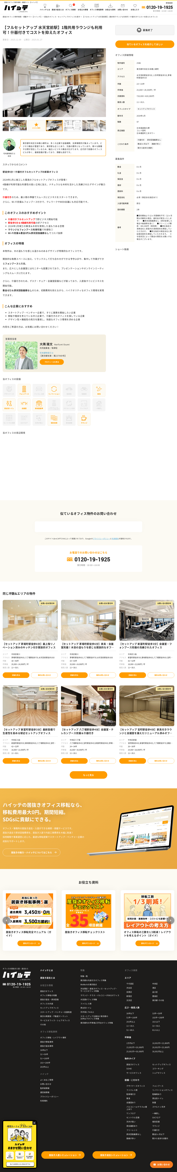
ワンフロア (131, 1113)
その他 (43, 1024)
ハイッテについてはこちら (31, 852)
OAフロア (156, 1117)
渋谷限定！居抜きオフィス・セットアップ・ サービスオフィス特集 (98, 989)
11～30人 (130, 1026)
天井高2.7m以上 (87, 1012)
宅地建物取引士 (47, 352)
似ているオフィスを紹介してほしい (145, 44)
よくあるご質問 (46, 1079)
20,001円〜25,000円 (161, 1047)
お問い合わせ (45, 1084)
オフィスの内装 (46, 1003)
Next (101, 125)
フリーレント (132, 1130)
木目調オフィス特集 (88, 999)
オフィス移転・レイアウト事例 (53, 1037)
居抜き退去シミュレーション (114, 1155)
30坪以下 (44, 1050)
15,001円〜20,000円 (135, 1047)
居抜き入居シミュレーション (63, 1155)
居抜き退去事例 (46, 1046)
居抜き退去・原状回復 (49, 999)
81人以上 (156, 1030)
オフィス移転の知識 (48, 995)
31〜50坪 (44, 1054)
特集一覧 (84, 976)
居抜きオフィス (46, 991)
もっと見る (88, 775)
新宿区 (129, 996)
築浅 (128, 1098)
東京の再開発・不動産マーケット (54, 1016)
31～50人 (156, 1026)
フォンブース (157, 1086)
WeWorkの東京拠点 (88, 984)
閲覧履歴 (169, 3)
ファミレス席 (86, 1003)
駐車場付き (131, 1094)
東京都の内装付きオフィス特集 (93, 980)
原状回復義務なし (154, 140)
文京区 (129, 1000)
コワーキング (157, 1068)
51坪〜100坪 (131, 1017)
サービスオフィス (133, 1073)
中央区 (155, 983)
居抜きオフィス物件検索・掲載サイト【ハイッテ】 (22, 17)
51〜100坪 (44, 1058)
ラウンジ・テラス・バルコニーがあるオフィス (99, 995)
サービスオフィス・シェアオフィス (55, 1020)
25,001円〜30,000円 (135, 1051)
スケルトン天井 (158, 1106)
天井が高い (131, 1121)
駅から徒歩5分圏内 (145, 148)
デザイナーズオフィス (135, 1086)
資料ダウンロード (29, 943)
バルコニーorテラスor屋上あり (136, 1107)
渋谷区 (129, 987)
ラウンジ (156, 1126)
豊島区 (155, 996)
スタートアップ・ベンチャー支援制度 (56, 1012)
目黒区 (129, 992)
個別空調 (156, 1121)
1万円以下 (130, 1043)
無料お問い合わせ (44, 675)
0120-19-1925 (159, 7)
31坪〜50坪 (157, 1013)
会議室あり (131, 1102)
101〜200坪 (45, 1062)
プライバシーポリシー (101, 538)
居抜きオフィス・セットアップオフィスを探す (62, 17)
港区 (154, 987)
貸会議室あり (132, 1126)
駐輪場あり (157, 1094)
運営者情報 (44, 1092)
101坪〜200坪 (158, 1017)
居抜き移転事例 (46, 1041)
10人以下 (156, 1021)
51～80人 (130, 1030)
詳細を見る (16, 675)
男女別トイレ (86, 1007)
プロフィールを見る (52, 362)
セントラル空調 (132, 1117)
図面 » (99, 55)
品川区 (155, 992)
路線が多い (156, 144)
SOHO (129, 1068)
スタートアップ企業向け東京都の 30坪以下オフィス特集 (94, 1017)
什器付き (141, 140)
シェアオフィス (158, 1073)
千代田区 (130, 983)
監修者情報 (44, 1088)
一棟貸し (156, 1113)
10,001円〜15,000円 (161, 1043)
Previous (7, 125)
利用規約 (115, 538)
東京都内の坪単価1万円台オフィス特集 (96, 1022)
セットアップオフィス (146, 109)
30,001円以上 (158, 1051)
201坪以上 (44, 1067)
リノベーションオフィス (162, 1090)
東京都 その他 (158, 1000)
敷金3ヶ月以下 (143, 144)
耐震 (154, 1102)
